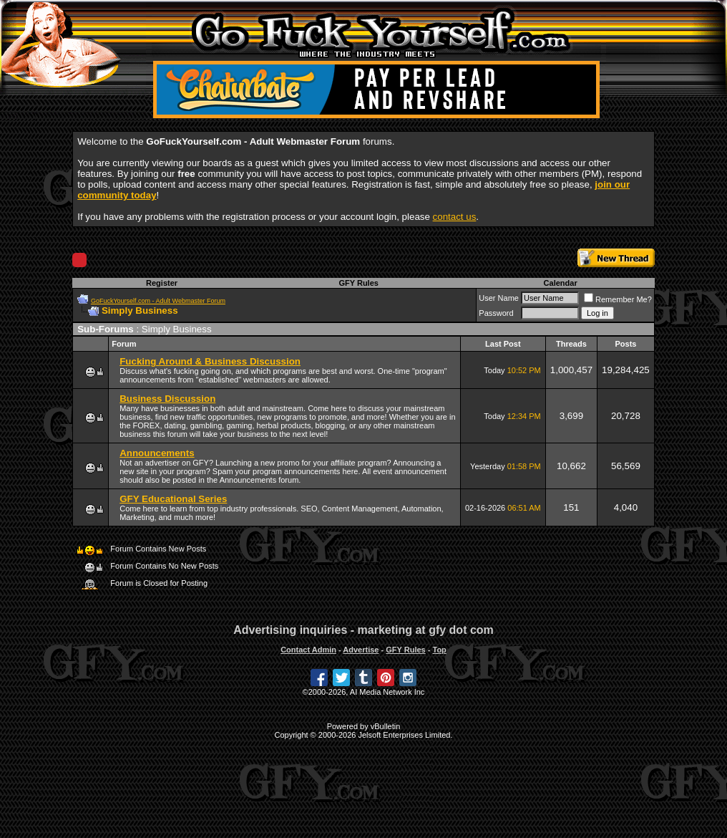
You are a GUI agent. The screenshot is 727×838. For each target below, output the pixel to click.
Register (161, 283)
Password (496, 313)
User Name (499, 298)
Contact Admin (308, 649)
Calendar (560, 283)
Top (439, 649)
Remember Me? (618, 299)
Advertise (361, 649)
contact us (455, 216)
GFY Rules (358, 283)
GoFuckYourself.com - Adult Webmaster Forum (158, 300)
